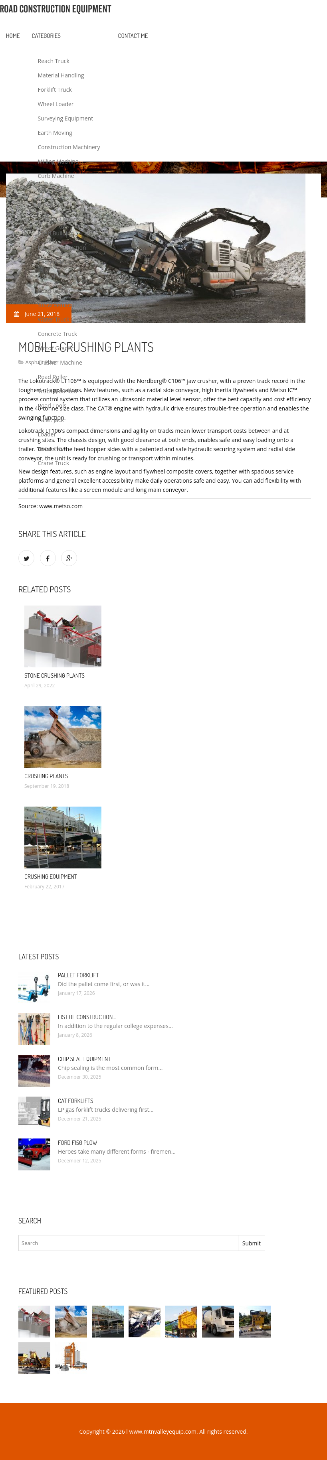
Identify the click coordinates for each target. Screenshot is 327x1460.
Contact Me (133, 35)
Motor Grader (56, 348)
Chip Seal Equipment (84, 1059)
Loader (47, 434)
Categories (46, 35)
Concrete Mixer (58, 219)
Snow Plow (52, 448)
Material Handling (61, 75)
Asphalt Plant (55, 276)
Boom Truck (53, 204)
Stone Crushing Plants (54, 675)
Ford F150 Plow (77, 1142)
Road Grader (54, 290)
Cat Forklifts (75, 1101)
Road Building (56, 233)
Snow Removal (57, 305)
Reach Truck (53, 61)
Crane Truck (53, 463)
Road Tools (52, 405)
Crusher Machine (60, 362)
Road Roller (53, 377)
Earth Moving (55, 132)
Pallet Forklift (78, 975)
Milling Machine (58, 161)
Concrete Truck (57, 333)
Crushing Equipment (50, 876)
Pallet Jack (51, 420)
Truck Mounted (57, 391)
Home (13, 35)
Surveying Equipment (65, 118)
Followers (50, 190)
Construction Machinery (69, 147)
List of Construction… (87, 1017)
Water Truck (53, 319)
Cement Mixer (56, 262)
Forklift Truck (55, 89)
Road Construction (62, 247)
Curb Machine (56, 176)
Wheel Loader (56, 104)
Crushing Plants (46, 776)
